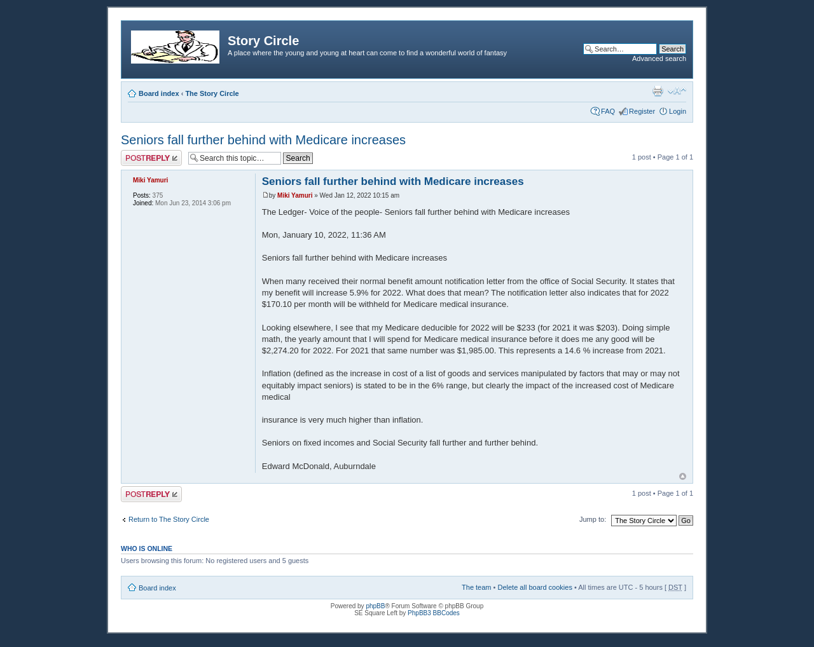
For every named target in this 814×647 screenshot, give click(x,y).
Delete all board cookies (534, 587)
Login (677, 111)
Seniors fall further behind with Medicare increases (263, 140)
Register (642, 111)
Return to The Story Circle (168, 519)
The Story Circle (211, 93)
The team (476, 587)
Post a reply (151, 158)
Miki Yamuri (294, 195)
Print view (658, 91)
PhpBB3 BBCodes (434, 613)
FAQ (608, 111)
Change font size (677, 91)
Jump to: (592, 519)
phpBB (375, 606)
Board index (159, 93)
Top (682, 476)
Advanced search (659, 58)
